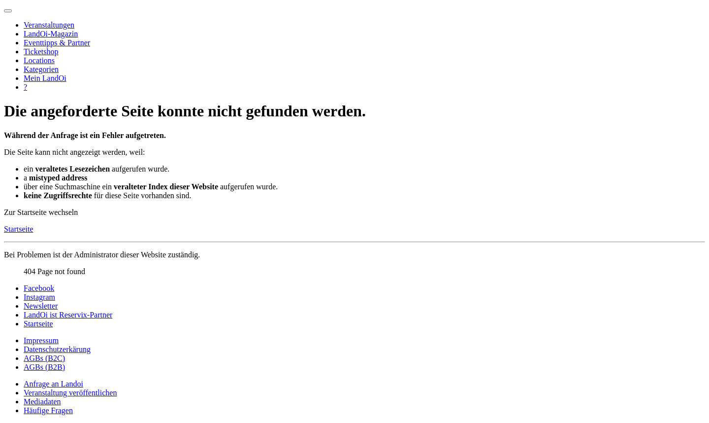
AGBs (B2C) (44, 358)
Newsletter (41, 306)
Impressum (41, 340)
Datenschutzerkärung (57, 349)
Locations (39, 60)
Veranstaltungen (49, 25)
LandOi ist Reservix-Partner (68, 315)
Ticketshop (41, 51)
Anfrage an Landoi (53, 384)
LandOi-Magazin (51, 34)
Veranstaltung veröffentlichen (70, 392)
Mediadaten (42, 401)
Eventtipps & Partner (57, 42)
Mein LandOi (45, 78)
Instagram (39, 297)
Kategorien (41, 69)
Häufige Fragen (48, 410)
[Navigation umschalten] (8, 10)
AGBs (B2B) (44, 367)
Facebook (39, 288)
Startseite (18, 229)
